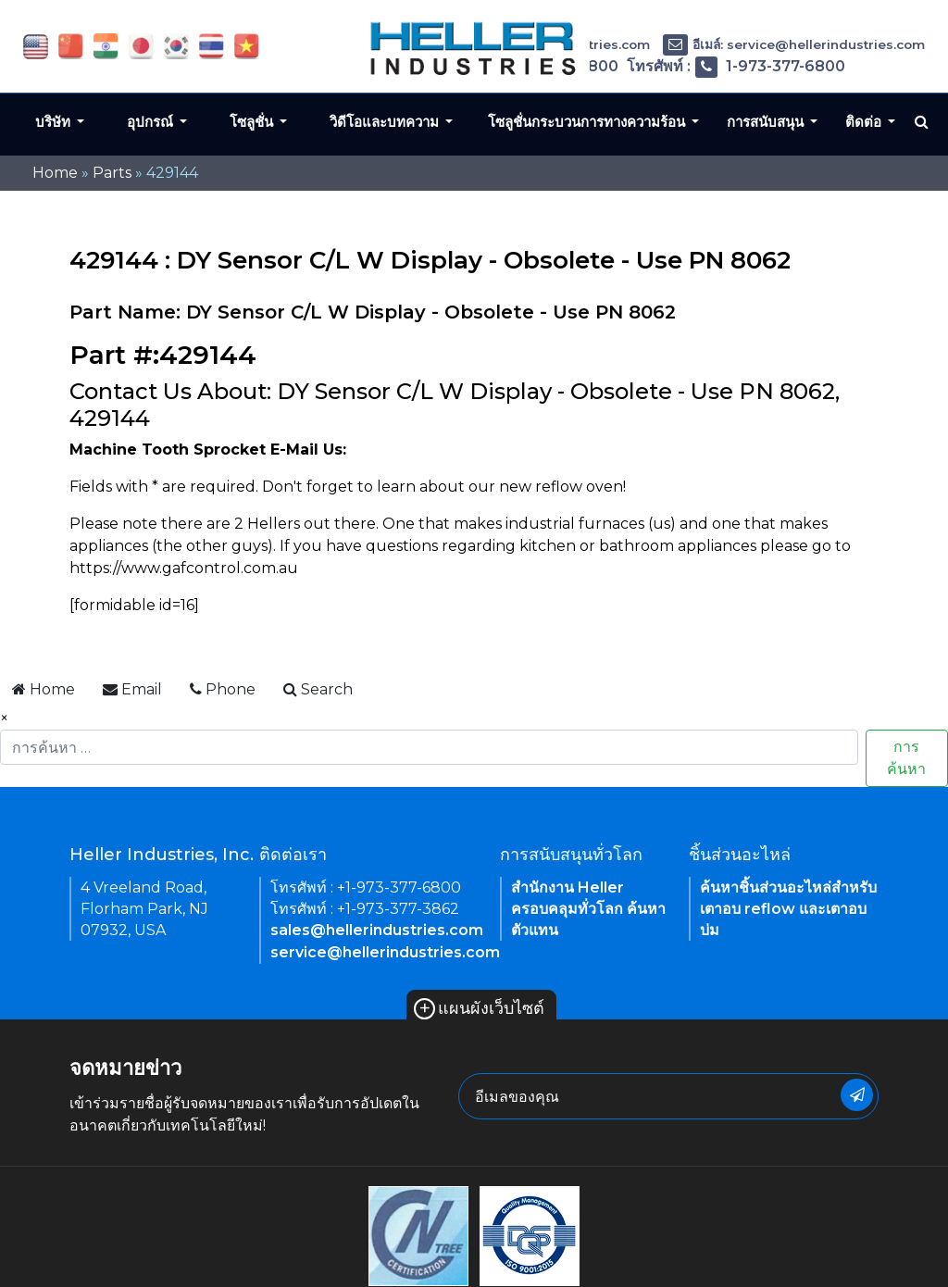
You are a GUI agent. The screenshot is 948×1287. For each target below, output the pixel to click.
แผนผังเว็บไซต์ (479, 1008)
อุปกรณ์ (152, 122)
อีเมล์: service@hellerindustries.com (794, 44)
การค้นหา (906, 758)
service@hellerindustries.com (385, 952)
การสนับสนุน (767, 122)
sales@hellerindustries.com (376, 930)
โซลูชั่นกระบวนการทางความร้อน (588, 122)
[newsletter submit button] (857, 1095)
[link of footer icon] (418, 1235)
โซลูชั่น (253, 122)
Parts (112, 172)
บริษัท (54, 122)
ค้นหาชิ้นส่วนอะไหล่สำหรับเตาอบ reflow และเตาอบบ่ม (788, 909)
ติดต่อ (865, 122)
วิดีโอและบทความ (386, 122)
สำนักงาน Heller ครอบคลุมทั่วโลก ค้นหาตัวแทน (588, 909)
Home (55, 172)
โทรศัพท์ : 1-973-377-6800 (736, 66)
